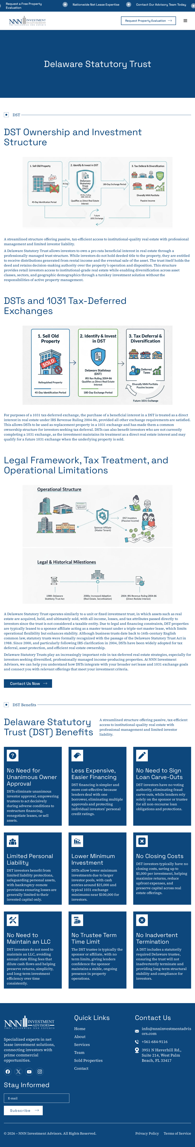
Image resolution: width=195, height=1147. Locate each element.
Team (79, 1052)
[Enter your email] (36, 1098)
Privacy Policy (147, 1133)
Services (82, 1044)
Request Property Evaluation (145, 20)
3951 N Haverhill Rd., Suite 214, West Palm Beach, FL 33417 (161, 1055)
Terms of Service (177, 1133)
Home (79, 1028)
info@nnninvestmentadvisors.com (166, 1031)
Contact (81, 1068)
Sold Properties (88, 1060)
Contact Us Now (25, 683)
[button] (185, 21)
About (79, 1036)
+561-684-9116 (155, 1041)
